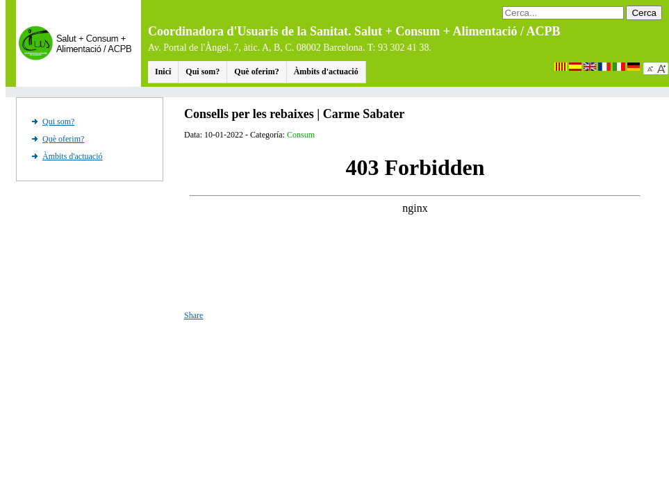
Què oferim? (256, 71)
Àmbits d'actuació (326, 71)
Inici (163, 71)
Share (193, 315)
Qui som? (202, 71)
